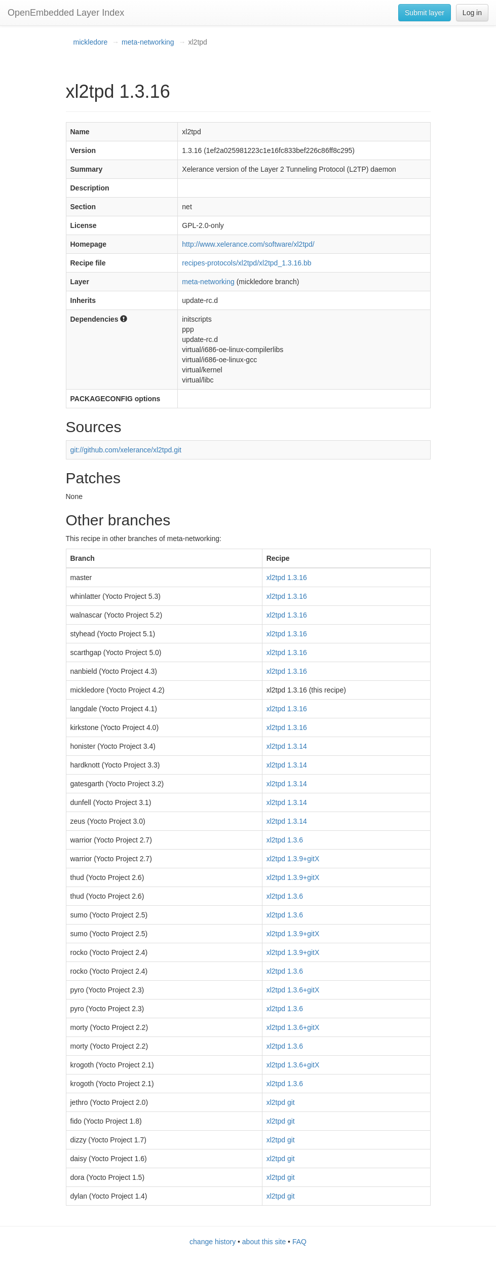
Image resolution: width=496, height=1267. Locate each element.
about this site (264, 1242)
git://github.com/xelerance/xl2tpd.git (125, 450)
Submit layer (424, 13)
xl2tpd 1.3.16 (286, 577)
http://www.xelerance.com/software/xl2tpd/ (248, 244)
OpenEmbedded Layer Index (66, 13)
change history (212, 1242)
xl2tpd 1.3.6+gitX (293, 990)
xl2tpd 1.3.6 (284, 840)
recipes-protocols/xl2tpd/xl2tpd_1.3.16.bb (246, 263)
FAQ (299, 1242)
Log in (472, 13)
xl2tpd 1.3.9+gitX (293, 859)
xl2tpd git (280, 1102)
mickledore (90, 42)
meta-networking (148, 42)
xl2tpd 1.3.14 (286, 746)
